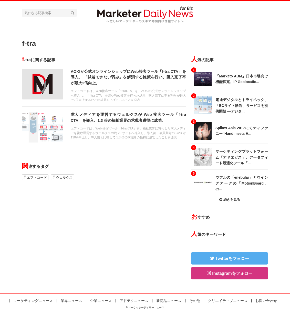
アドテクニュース (134, 300)
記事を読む (104, 85)
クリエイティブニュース (227, 300)
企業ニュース (101, 300)
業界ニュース (71, 300)
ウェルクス (64, 177)
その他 (194, 300)
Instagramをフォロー (232, 273)
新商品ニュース (168, 300)
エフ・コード (37, 177)
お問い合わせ (266, 300)
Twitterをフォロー (232, 258)
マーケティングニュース (33, 300)
